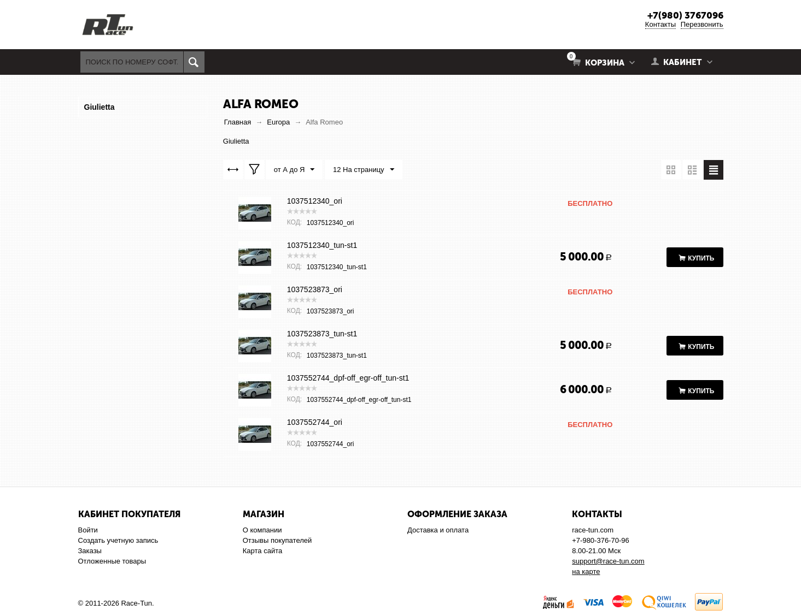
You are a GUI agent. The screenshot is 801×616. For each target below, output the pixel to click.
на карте (586, 571)
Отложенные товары (112, 561)
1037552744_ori (314, 422)
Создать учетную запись (118, 540)
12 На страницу (363, 169)
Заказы (90, 551)
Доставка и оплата (438, 530)
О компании (262, 530)
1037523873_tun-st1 (322, 333)
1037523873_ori (314, 289)
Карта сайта (262, 551)
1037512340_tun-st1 (322, 245)
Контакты (660, 24)
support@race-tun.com (608, 561)
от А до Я (294, 169)
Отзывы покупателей (277, 540)
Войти (88, 530)
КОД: (294, 222)
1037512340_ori (314, 201)
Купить (701, 258)
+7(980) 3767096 (685, 15)
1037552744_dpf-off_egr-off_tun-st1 (348, 378)
